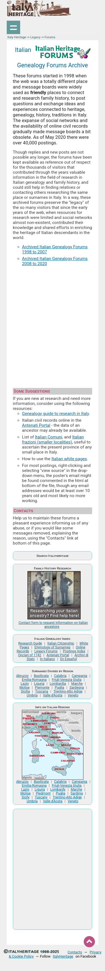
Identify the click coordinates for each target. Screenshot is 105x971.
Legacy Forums (46, 651)
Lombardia (58, 684)
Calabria (60, 676)
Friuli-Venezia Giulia (66, 680)
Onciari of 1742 (29, 655)
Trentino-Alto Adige (68, 691)
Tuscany (41, 797)
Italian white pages (69, 458)
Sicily (25, 797)
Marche (77, 684)
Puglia (59, 688)
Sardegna (76, 688)
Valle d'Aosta (52, 695)
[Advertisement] (52, 325)
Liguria (39, 684)
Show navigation (13, 27)
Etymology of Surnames (52, 647)
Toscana (41, 691)
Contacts (74, 952)
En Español (68, 659)
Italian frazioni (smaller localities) (53, 440)
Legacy (35, 37)
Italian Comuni (48, 437)
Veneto (73, 695)
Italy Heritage (16, 37)
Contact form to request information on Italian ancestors (53, 625)
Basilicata (41, 676)
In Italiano (47, 659)
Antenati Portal (36, 425)
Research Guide (30, 643)
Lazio (25, 684)
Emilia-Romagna (34, 680)
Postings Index (74, 651)
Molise (24, 688)
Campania (79, 676)
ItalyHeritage (63, 956)
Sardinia (77, 793)
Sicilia (25, 691)
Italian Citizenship (60, 643)
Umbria (32, 695)
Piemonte (42, 688)
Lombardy (57, 789)
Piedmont (43, 793)
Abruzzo (22, 676)
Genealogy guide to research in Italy (55, 413)
